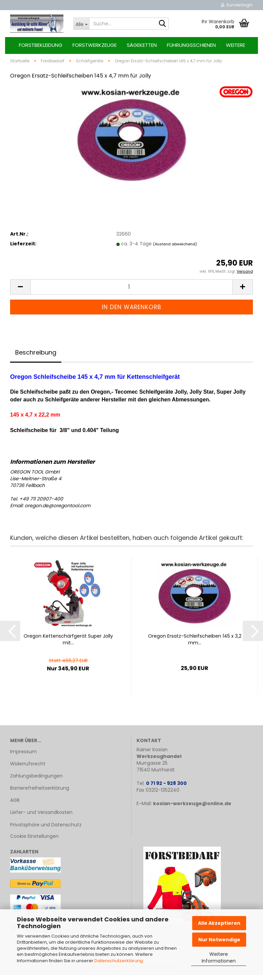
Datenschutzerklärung (118, 960)
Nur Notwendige (219, 939)
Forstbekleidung (40, 45)
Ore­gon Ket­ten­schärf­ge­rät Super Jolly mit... (68, 639)
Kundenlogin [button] (237, 5)
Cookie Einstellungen (34, 836)
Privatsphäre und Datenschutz (46, 824)
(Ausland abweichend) (175, 244)
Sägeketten (142, 45)
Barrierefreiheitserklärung (39, 788)
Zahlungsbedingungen (36, 775)
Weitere (235, 45)
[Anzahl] (131, 287)
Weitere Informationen (219, 957)
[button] (20, 287)
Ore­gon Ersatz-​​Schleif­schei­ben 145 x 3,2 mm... (194, 639)
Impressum (23, 751)
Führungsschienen (191, 45)
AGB (15, 800)
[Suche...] (81, 24)
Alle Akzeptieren (219, 923)
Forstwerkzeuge (94, 45)
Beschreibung (35, 352)
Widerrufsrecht (28, 763)
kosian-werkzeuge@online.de (192, 803)
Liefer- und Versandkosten (41, 812)
